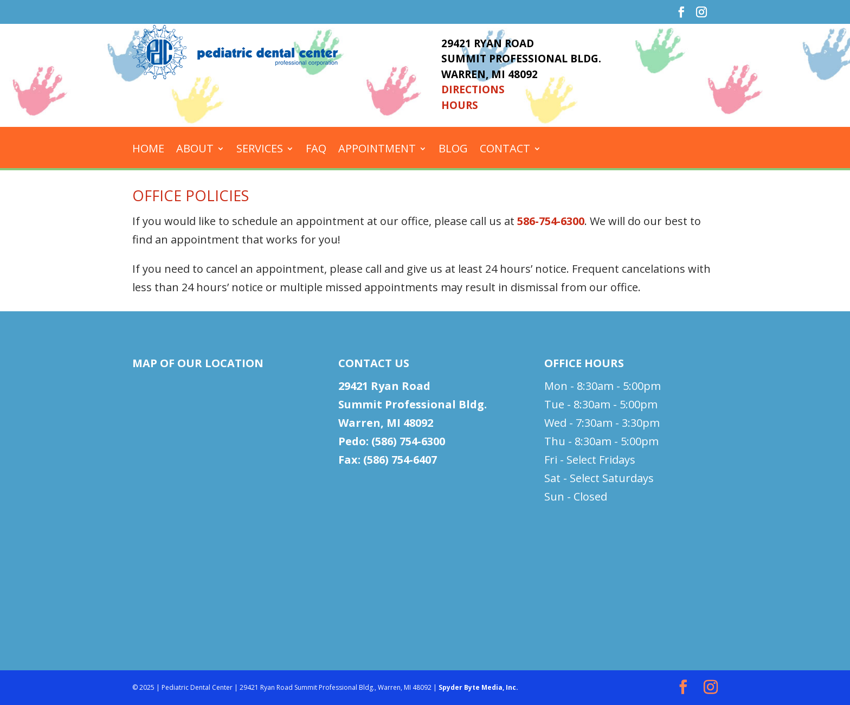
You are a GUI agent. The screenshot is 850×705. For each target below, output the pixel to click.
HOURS (459, 105)
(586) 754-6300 (408, 441)
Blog (453, 150)
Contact (505, 150)
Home (148, 150)
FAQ (316, 150)
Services (259, 150)
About (195, 150)
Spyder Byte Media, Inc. (478, 687)
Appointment (377, 150)
